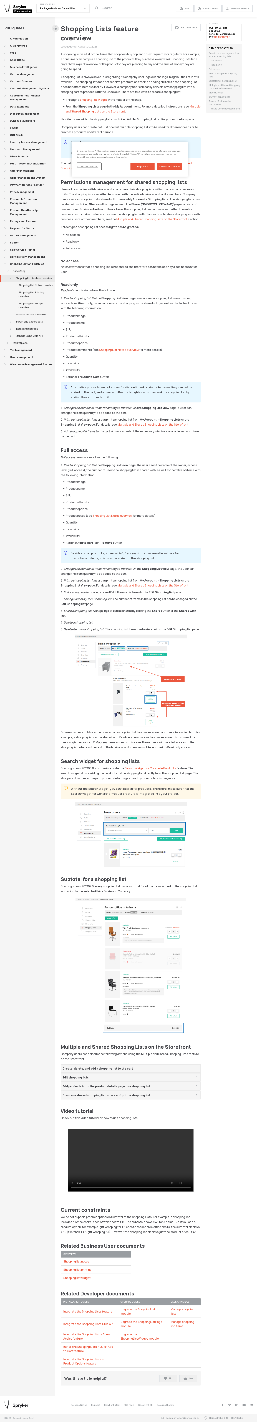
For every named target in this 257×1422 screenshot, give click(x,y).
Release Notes (79, 1405)
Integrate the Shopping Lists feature (87, 1311)
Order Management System (27, 177)
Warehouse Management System (31, 364)
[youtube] (244, 1405)
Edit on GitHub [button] (186, 27)
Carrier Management (23, 74)
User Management (21, 357)
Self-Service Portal (22, 249)
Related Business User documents (220, 103)
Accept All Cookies (169, 166)
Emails (14, 128)
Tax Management (21, 350)
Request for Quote (22, 228)
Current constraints (219, 96)
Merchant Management (25, 149)
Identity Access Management (28, 142)
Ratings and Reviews (23, 221)
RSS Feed (129, 1405)
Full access (214, 69)
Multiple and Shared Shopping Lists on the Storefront (151, 219)
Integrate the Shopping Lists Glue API (88, 1324)
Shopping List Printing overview (31, 294)
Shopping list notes (76, 1261)
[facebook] (222, 1405)
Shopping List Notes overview (36, 285)
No (168, 1378)
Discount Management (24, 113)
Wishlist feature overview (31, 314)
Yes (188, 1378)
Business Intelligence (23, 67)
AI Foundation (19, 38)
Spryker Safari (112, 1405)
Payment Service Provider (27, 185)
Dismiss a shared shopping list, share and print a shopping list (106, 1095)
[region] (130, 159)
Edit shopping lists (75, 1077)
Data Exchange (19, 106)
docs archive (222, 36)
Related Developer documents (224, 108)
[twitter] (229, 1405)
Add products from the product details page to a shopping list (106, 1086)
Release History (237, 8)
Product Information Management (23, 201)
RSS (184, 8)
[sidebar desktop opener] (55, 28)
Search (14, 242)
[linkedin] (251, 1405)
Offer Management (22, 170)
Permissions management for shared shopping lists (224, 55)
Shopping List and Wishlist (27, 264)
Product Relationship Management (24, 212)
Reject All (142, 166)
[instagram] (236, 1405)
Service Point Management (27, 256)
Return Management (23, 235)
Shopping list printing (77, 1270)
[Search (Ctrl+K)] (118, 8)
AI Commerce (18, 45)
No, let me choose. (87, 166)
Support (95, 1405)
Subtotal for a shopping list (222, 80)
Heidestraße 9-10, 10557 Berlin (223, 1418)
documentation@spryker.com (180, 1418)
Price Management (22, 192)
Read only (216, 64)
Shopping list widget (77, 1278)
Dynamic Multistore (22, 120)
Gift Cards (16, 135)
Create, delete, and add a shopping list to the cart (97, 1068)
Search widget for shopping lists (223, 75)
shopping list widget (93, 100)
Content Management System (29, 88)
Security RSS (208, 8)
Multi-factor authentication (28, 163)
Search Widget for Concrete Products (150, 768)
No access (216, 60)
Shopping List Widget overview (31, 305)
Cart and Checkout (22, 81)
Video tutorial (216, 92)
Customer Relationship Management (25, 97)
